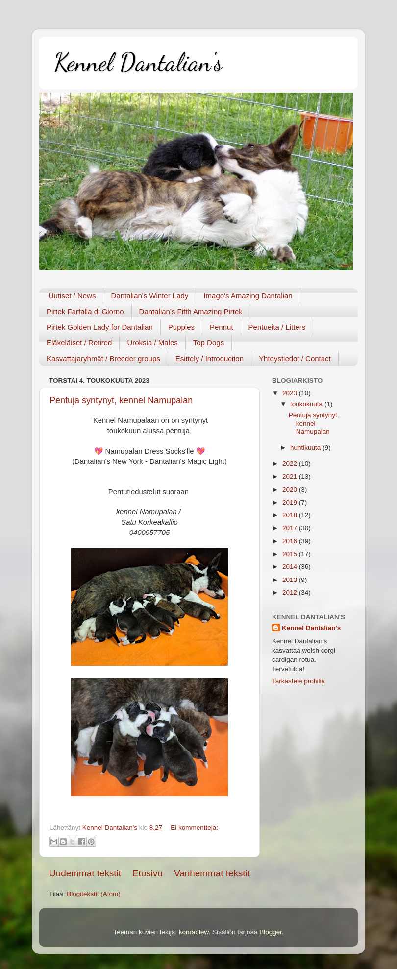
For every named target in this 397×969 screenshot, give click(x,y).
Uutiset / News (72, 295)
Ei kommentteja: (194, 827)
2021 (290, 476)
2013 (290, 579)
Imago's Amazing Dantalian (247, 295)
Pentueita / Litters (277, 327)
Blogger (270, 932)
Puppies (181, 327)
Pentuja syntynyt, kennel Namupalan (121, 400)
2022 (290, 463)
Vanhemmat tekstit (212, 873)
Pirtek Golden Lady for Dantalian (100, 327)
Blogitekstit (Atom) (94, 893)
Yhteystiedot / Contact (295, 358)
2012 (290, 592)
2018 (290, 515)
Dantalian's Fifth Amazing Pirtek (191, 311)
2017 (290, 528)
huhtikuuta (306, 447)
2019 (290, 502)
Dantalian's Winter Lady (149, 295)
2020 (290, 489)
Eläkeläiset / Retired (79, 343)
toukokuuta (307, 404)
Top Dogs (208, 343)
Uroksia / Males (152, 343)
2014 (290, 566)
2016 (290, 541)
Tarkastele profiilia (298, 681)
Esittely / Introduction (209, 358)
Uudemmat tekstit (85, 873)
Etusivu (147, 873)
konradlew (194, 932)
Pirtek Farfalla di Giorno (85, 311)
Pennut (221, 327)
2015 (290, 553)
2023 (290, 393)
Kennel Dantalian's (138, 62)
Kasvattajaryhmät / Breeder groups (103, 358)
